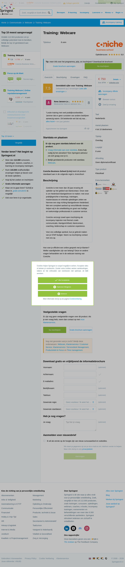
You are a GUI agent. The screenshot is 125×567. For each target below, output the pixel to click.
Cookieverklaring (75, 299)
